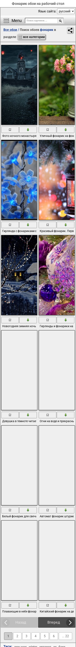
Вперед (53, 622)
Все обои (10, 30)
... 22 (65, 636)
